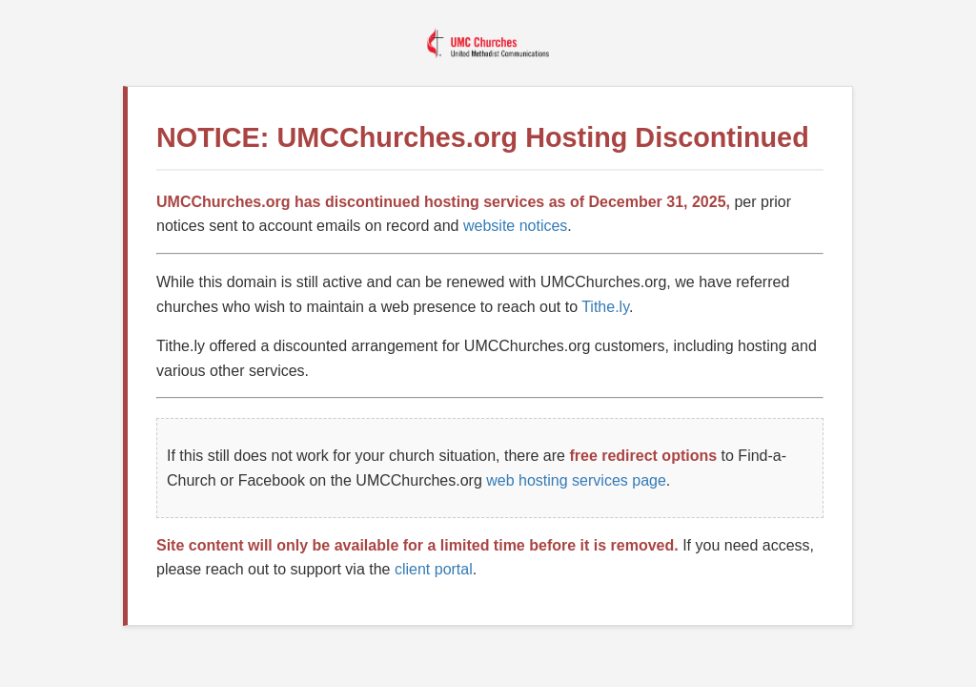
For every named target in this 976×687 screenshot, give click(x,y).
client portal (434, 569)
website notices (515, 226)
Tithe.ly (605, 307)
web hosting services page (576, 480)
